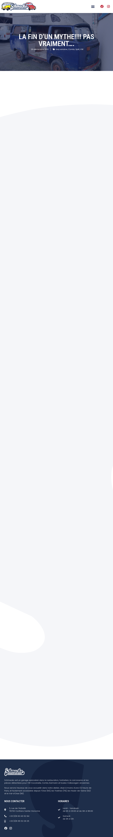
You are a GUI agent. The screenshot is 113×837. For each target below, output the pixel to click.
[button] (93, 6)
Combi (71, 49)
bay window (61, 49)
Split (77, 49)
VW (81, 49)
